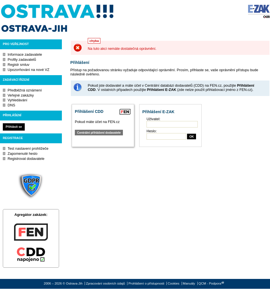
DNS (11, 105)
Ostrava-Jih (57, 18)
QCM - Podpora (210, 283)
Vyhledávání (17, 100)
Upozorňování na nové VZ (29, 70)
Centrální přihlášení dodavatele (99, 132)
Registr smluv (19, 64)
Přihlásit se (14, 126)
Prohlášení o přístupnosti (146, 283)
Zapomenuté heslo (22, 153)
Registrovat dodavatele (26, 158)
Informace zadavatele (25, 54)
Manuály (189, 283)
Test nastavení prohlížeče (28, 148)
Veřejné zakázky (21, 95)
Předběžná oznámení (25, 90)
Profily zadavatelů (22, 59)
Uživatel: (153, 119)
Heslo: (152, 131)
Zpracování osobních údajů (105, 283)
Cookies (173, 283)
